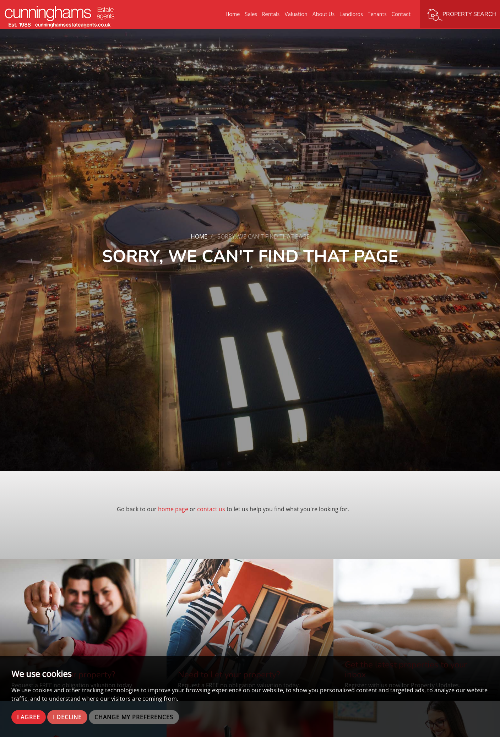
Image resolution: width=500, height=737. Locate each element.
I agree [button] (28, 717)
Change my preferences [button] (133, 717)
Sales (251, 14)
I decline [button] (67, 717)
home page (173, 509)
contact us (211, 509)
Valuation (295, 14)
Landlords (351, 14)
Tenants (377, 14)
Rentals (270, 14)
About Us (323, 14)
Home (232, 14)
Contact (401, 14)
